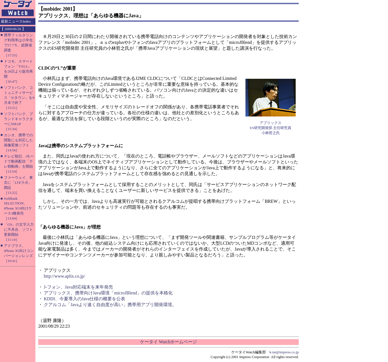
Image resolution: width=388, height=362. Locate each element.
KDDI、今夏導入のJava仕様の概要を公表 (84, 298)
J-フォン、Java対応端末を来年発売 (78, 287)
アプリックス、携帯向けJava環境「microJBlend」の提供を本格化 (108, 292)
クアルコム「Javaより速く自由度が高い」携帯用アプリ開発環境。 (110, 304)
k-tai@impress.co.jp (284, 352)
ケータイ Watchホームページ (168, 341)
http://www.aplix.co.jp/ (64, 276)
